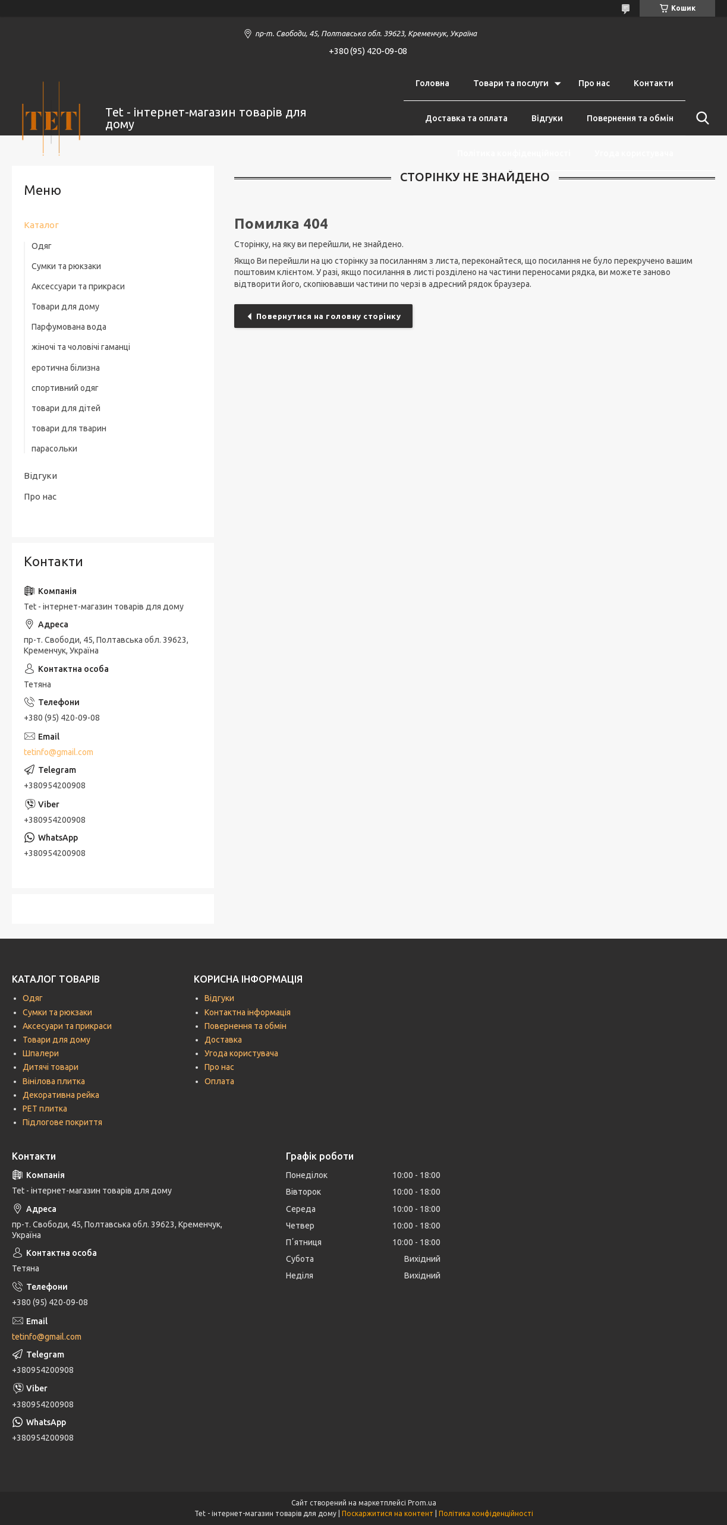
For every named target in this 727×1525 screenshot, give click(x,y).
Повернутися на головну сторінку (328, 316)
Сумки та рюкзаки (66, 266)
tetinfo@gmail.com (58, 752)
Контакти (654, 83)
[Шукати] (700, 118)
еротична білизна (66, 367)
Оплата (219, 1081)
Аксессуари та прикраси (78, 286)
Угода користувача (634, 153)
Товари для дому (65, 306)
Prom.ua (422, 1503)
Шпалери (41, 1053)
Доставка (223, 1039)
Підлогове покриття (62, 1122)
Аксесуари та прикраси (67, 1026)
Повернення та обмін (630, 118)
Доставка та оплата (466, 118)
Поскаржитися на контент (387, 1513)
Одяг (42, 246)
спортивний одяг (65, 388)
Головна (432, 83)
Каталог (41, 225)
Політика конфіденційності (514, 153)
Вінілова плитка (54, 1081)
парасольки (54, 448)
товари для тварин (69, 428)
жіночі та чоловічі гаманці (81, 347)
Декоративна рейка (61, 1095)
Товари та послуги (511, 83)
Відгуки (547, 118)
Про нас (594, 83)
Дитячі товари (50, 1067)
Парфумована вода (69, 326)
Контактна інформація (247, 1012)
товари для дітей (66, 408)
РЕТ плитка (45, 1108)
